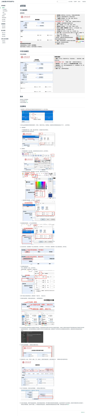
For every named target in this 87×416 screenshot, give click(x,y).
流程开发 (3, 27)
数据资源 (84, 1)
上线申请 (3, 42)
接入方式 (3, 32)
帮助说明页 (4, 17)
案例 (3, 12)
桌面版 (3, 7)
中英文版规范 (5, 10)
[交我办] (79, 1)
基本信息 (3, 26)
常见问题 (3, 21)
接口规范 (3, 36)
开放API (75, 1)
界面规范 (3, 34)
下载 (26, 101)
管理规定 (3, 40)
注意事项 (4, 14)
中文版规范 (5, 9)
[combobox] (62, 2)
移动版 (3, 15)
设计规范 (3, 19)
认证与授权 (70, 1)
